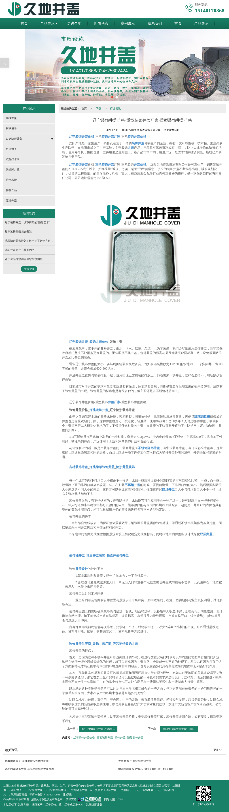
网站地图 (109, 799)
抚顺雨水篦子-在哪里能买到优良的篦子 (28, 761)
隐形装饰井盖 (135, 737)
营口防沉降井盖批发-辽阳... (179, 729)
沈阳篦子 (16, 790)
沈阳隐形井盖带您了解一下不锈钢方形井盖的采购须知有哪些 (41, 240)
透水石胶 (11, 179)
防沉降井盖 (12, 169)
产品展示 (47, 23)
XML (121, 799)
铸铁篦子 (11, 128)
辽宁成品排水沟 (57, 790)
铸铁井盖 (11, 118)
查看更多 (29, 269)
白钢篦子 (11, 149)
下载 (98, 108)
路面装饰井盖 (105, 737)
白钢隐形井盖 (14, 138)
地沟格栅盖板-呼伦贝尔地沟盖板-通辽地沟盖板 (146, 769)
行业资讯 (115, 108)
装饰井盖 (120, 737)
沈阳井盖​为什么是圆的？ (19, 249)
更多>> (217, 749)
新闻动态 (101, 23)
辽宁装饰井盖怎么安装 (18, 231)
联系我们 (155, 23)
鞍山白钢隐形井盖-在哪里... (98, 729)
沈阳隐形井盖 (79, 790)
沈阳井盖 (111, 790)
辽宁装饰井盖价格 (84, 737)
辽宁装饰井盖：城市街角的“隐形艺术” (27, 222)
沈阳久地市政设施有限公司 (47, 799)
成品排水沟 (12, 159)
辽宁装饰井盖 (35, 790)
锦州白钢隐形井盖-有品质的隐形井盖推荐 (29, 769)
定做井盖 (11, 200)
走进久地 (74, 23)
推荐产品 (11, 190)
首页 (24, 23)
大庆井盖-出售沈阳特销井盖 (134, 761)
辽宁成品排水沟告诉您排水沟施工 (25, 259)
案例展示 (128, 23)
